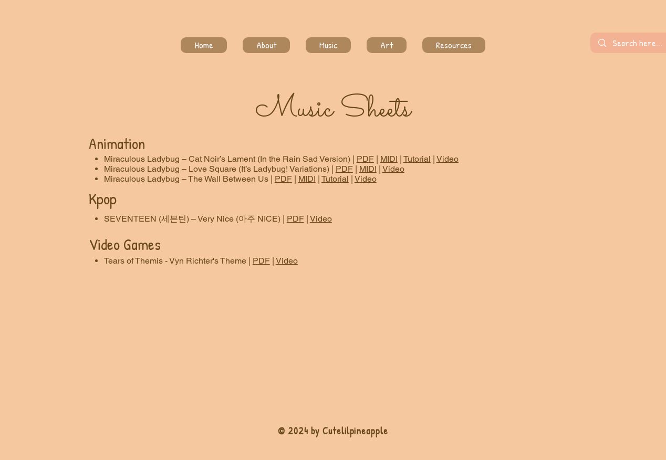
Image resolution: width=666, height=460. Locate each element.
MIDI (389, 159)
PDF (365, 159)
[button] (387, 45)
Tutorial (417, 159)
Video (447, 159)
